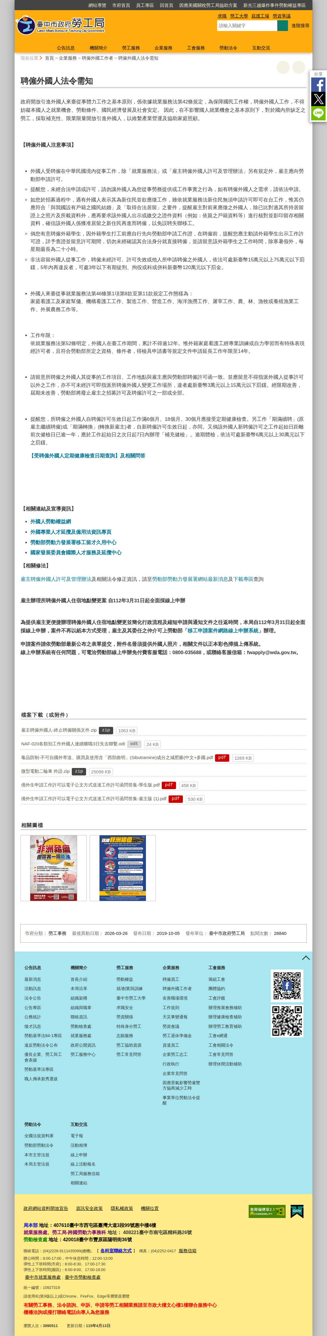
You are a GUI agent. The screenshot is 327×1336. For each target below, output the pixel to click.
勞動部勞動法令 (39, 1145)
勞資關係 (124, 1016)
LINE (318, 113)
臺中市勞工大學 (131, 998)
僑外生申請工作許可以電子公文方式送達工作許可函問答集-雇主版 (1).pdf (93, 798)
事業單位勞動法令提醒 (181, 1100)
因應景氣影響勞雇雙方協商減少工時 (181, 1085)
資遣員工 (171, 1045)
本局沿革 (79, 988)
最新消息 (32, 979)
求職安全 (124, 1007)
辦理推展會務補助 (225, 1007)
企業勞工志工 (175, 1054)
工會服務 (196, 47)
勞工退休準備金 (177, 1035)
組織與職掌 (81, 1007)
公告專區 (32, 1007)
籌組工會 (216, 979)
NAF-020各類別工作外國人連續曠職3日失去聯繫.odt (73, 743)
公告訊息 (66, 47)
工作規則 (171, 1007)
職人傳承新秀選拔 (41, 1078)
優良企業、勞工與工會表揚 (43, 1057)
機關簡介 (99, 47)
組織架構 (79, 998)
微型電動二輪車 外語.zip (45, 771)
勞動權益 (124, 979)
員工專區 (145, 5)
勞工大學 (239, 15)
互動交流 (261, 47)
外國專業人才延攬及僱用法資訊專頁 (70, 532)
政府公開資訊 (83, 1045)
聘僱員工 (171, 979)
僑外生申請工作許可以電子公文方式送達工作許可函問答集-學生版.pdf (90, 784)
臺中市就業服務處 (40, 1274)
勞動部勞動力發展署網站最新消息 (190, 579)
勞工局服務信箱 (85, 1173)
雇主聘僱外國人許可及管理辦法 (56, 579)
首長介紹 (79, 979)
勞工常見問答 (128, 1054)
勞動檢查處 (81, 1026)
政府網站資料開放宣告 (43, 1207)
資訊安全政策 (81, 1207)
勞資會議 (171, 1026)
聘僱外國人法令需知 (138, 57)
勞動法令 (228, 47)
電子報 (77, 1135)
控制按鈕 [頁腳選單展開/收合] (305, 958)
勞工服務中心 (83, 1054)
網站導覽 (97, 5)
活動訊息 (32, 988)
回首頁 (166, 5)
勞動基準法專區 (39, 1069)
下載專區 (243, 579)
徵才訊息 (32, 1026)
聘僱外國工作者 (97, 57)
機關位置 (136, 1207)
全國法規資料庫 (39, 1135)
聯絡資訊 (79, 1016)
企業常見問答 (175, 1073)
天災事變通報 (175, 1016)
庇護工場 (260, 15)
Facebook (318, 84)
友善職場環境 (175, 998)
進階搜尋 (300, 25)
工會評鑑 (216, 998)
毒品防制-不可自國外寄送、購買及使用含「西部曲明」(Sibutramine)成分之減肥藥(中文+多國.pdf (117, 757)
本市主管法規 (36, 1154)
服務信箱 (182, 1248)
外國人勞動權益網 (50, 521)
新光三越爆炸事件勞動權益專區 (274, 5)
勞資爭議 (282, 15)
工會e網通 (218, 1035)
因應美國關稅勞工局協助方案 (208, 5)
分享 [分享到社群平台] (318, 74)
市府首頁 (121, 5)
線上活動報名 (83, 1164)
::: (12, 2)
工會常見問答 (220, 1054)
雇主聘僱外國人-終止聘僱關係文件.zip (58, 730)
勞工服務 (131, 47)
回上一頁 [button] (298, 67)
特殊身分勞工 (128, 1026)
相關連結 (79, 1182)
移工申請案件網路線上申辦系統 (223, 630)
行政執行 (171, 1064)
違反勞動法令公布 (41, 1045)
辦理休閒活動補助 (225, 1064)
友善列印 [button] (283, 67)
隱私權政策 (111, 1207)
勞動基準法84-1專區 (43, 1035)
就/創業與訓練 (129, 988)
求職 (222, 15)
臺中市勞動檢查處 (75, 1274)
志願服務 (124, 1035)
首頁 (49, 57)
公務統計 (32, 1016)
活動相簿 (79, 1145)
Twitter (318, 99)
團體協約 (216, 988)
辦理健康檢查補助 (225, 1016)
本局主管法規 (36, 1164)
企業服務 (163, 47)
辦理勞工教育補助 (225, 1026)
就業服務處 (81, 1035)
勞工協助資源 (128, 1045)
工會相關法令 (220, 1045)
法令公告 (32, 998)
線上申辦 (79, 1154)
